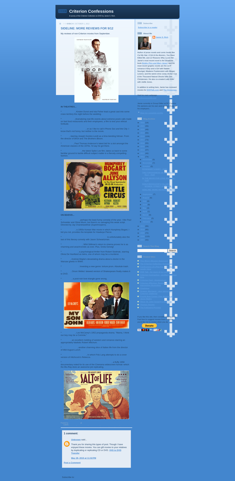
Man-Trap (67, 278)
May (145, 208)
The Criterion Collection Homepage (156, 264)
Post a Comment (72, 462)
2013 (142, 153)
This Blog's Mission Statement (154, 261)
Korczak (66, 259)
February (147, 218)
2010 (142, 229)
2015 (142, 146)
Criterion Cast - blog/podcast (153, 280)
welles (117, 426)
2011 (142, 226)
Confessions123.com (147, 98)
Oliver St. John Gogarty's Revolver (156, 302)
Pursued (66, 340)
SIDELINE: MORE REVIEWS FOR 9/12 (159, 190)
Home (97, 471)
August (146, 198)
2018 (142, 136)
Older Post (125, 471)
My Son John (68, 332)
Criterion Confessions (91, 11)
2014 (142, 150)
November (147, 163)
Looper (65, 136)
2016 (142, 143)
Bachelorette (68, 111)
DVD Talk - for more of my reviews (155, 272)
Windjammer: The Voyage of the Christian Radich (87, 362)
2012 (142, 157)
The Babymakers (70, 220)
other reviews (94, 425)
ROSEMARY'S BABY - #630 (154, 169)
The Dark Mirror (70, 251)
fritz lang (72, 425)
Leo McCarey (82, 425)
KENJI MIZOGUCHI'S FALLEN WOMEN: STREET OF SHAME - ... (158, 185)
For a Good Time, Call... (74, 129)
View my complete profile (151, 113)
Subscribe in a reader (147, 27)
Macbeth (66, 271)
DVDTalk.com (153, 90)
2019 (142, 133)
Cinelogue (144, 288)
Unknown (76, 439)
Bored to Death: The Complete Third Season (84, 237)
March (146, 215)
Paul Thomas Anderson (110, 425)
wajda (112, 426)
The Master (67, 143)
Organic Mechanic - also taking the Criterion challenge (156, 292)
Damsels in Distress (72, 244)
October (146, 166)
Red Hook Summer (71, 151)
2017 (142, 140)
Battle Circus (68, 229)
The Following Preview (150, 307)
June (145, 204)
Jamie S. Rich (162, 37)
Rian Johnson (126, 425)
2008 (142, 236)
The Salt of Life (69, 347)
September (148, 194)
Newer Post (68, 471)
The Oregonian (170, 90)
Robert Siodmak (93, 426)
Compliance (68, 119)
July (145, 201)
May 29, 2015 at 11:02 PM (83, 458)
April (145, 211)
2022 (142, 122)
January (146, 222)
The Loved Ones (70, 266)
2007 (142, 240)
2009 (142, 233)
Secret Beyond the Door (74, 354)
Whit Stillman (126, 426)
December (147, 159)
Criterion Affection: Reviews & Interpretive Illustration (154, 284)
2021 (142, 126)
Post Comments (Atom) (87, 477)
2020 (142, 129)
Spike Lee (105, 426)
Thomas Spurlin (147, 305)
